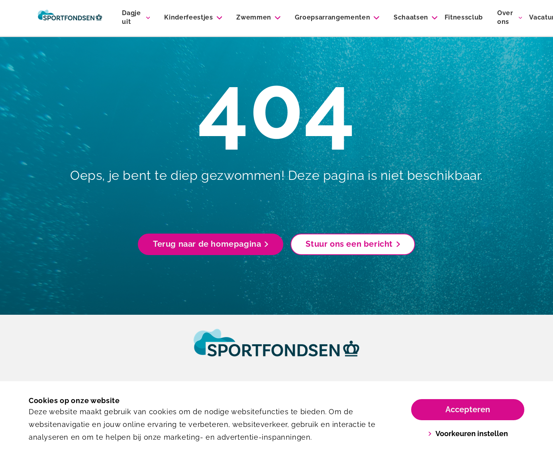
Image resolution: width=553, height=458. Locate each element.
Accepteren (467, 409)
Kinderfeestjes (188, 17)
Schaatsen (411, 17)
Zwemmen (253, 17)
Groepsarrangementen (333, 17)
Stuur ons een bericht (353, 244)
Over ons (505, 17)
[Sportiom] (70, 18)
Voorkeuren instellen (468, 433)
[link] (276, 350)
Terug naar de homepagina (210, 244)
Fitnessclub (464, 17)
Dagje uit (131, 17)
